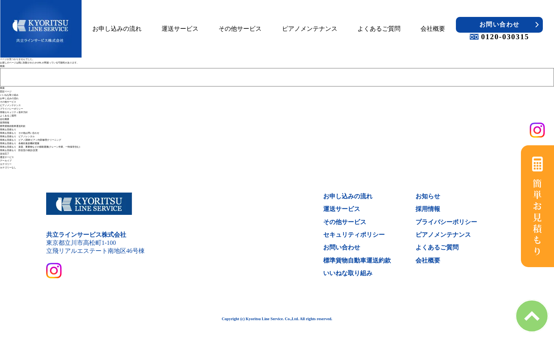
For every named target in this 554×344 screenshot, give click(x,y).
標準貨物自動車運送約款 (12, 126)
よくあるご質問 (378, 28)
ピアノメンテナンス (309, 28)
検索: (2, 66)
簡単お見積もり (8, 129)
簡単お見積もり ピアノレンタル (17, 136)
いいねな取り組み (9, 95)
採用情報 (4, 122)
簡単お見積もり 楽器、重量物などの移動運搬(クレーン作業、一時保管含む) (40, 147)
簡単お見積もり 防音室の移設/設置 (19, 150)
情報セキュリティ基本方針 (14, 112)
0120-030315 (499, 37)
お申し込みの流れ (117, 28)
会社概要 (433, 28)
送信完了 (4, 154)
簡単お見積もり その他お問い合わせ (19, 133)
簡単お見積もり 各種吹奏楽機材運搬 (19, 143)
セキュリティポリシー (354, 234)
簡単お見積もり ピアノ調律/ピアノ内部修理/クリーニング (30, 140)
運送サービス (180, 28)
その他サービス (240, 28)
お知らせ (428, 196)
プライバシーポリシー (11, 109)
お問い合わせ (499, 24)
